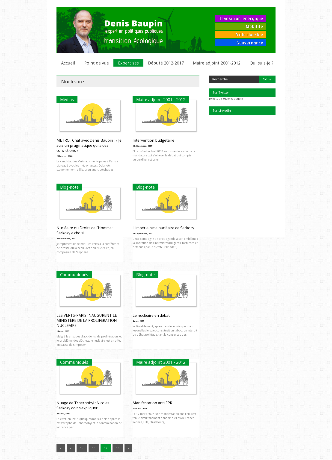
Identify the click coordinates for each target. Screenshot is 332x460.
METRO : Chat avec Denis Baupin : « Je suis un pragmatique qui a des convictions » (89, 145)
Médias (67, 99)
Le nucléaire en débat (151, 315)
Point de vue (96, 63)
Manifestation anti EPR (152, 402)
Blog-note (69, 187)
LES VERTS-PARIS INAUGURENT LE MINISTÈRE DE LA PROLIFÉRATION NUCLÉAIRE (86, 320)
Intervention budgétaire (153, 140)
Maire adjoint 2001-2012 (216, 63)
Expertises (128, 63)
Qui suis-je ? (261, 63)
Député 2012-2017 (166, 63)
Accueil (68, 63)
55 (81, 448)
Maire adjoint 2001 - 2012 (160, 99)
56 (93, 448)
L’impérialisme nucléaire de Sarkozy (163, 227)
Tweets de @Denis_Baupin (226, 99)
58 (117, 448)
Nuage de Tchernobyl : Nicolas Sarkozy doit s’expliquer (82, 405)
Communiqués (74, 274)
